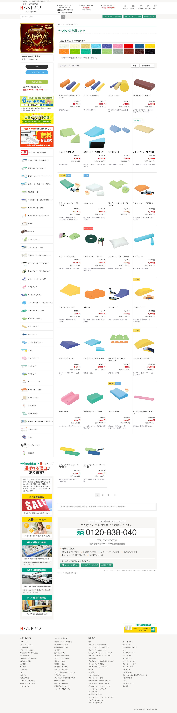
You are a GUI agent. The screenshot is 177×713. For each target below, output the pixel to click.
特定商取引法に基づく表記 (29, 653)
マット (125, 650)
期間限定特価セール (61, 647)
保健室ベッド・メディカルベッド (99, 680)
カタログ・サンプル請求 (133, 17)
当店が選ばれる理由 (61, 644)
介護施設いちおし (60, 675)
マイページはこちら (37, 72)
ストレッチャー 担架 (95, 678)
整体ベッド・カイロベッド (97, 650)
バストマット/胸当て (95, 703)
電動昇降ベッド (93, 658)
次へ (115, 495)
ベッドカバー (127, 655)
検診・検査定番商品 (61, 683)
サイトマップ (24, 686)
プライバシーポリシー (27, 650)
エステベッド (92, 692)
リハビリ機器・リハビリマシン (98, 667)
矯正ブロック (127, 644)
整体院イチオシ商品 (61, 667)
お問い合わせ (24, 655)
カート (22, 672)
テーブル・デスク (128, 683)
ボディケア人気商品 (61, 669)
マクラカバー (127, 658)
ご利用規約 (24, 647)
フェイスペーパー (128, 653)
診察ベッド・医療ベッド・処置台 (99, 655)
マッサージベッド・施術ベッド (98, 647)
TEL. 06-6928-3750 (107, 540)
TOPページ (24, 642)
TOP (59, 24)
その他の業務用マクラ (70, 24)
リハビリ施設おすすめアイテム (64, 672)
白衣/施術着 (126, 669)
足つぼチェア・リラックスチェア (99, 686)
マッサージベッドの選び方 (63, 642)
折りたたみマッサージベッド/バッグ (100, 653)
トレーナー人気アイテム (62, 689)
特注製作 (57, 650)
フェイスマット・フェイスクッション (100, 697)
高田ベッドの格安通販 (27, 680)
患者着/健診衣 (127, 672)
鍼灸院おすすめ (59, 680)
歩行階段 (91, 672)
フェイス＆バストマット (96, 700)
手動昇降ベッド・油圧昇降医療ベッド (100, 661)
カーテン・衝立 (128, 667)
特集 (89, 642)
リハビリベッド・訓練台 (96, 664)
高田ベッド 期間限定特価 (97, 644)
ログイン (37, 66)
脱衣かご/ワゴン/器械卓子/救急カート (135, 675)
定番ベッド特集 (59, 653)
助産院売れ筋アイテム (61, 686)
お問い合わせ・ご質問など (112, 17)
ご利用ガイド (24, 664)
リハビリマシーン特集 (61, 658)
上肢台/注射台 (127, 678)
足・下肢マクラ (128, 642)
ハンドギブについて (27, 644)
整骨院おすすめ (59, 664)
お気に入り (24, 669)
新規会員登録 (37, 82)
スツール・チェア (128, 661)
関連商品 (125, 686)
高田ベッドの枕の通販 (27, 683)
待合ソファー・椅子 (129, 664)
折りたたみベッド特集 (61, 655)
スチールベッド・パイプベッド (98, 683)
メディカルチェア (94, 675)
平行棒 (90, 669)
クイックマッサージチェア (97, 689)
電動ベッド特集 (59, 661)
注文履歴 (23, 667)
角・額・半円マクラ (95, 694)
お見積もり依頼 (149, 17)
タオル (125, 680)
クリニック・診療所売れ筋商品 (64, 678)
